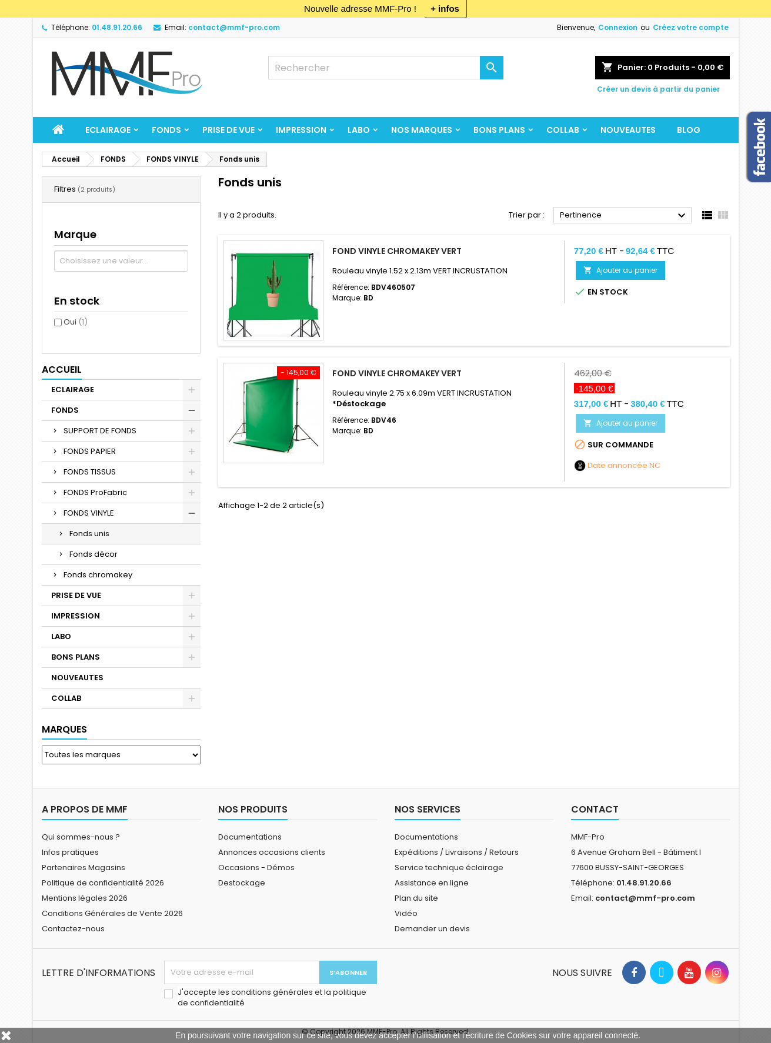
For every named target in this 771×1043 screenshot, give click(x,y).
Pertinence (624, 216)
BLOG (688, 130)
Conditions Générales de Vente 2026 (112, 913)
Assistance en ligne (432, 882)
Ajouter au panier (620, 270)
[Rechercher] (385, 67)
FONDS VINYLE (89, 513)
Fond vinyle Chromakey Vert (397, 251)
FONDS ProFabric (95, 492)
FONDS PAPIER (90, 451)
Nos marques (421, 130)
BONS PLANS (499, 130)
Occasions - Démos (256, 867)
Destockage (241, 882)
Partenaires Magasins (83, 867)
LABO (359, 130)
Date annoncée (617, 465)
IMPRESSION (301, 130)
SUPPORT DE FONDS (100, 430)
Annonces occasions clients (271, 852)
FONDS (166, 130)
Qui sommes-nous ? (81, 837)
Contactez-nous (73, 928)
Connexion (618, 27)
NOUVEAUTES (628, 130)
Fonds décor (93, 554)
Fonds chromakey (98, 574)
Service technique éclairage (449, 867)
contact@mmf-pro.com (234, 27)
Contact (595, 809)
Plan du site (416, 898)
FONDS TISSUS (90, 471)
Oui (76, 321)
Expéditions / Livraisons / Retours (457, 852)
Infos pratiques (70, 852)
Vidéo (406, 913)
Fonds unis (89, 533)
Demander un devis (432, 928)
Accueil (62, 369)
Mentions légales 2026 (85, 898)
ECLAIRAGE (108, 130)
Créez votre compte (691, 27)
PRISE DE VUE (228, 130)
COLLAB (562, 130)
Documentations (250, 837)
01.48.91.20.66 (117, 27)
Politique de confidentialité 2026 (103, 882)
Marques (64, 729)
